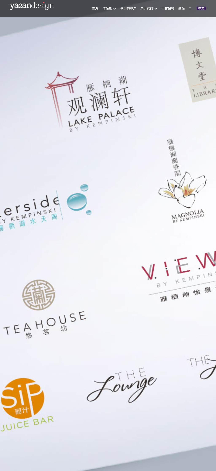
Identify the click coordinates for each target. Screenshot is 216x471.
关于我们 (148, 8)
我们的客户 (128, 8)
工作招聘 (168, 8)
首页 (95, 8)
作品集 (109, 8)
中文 (202, 8)
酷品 (181, 8)
